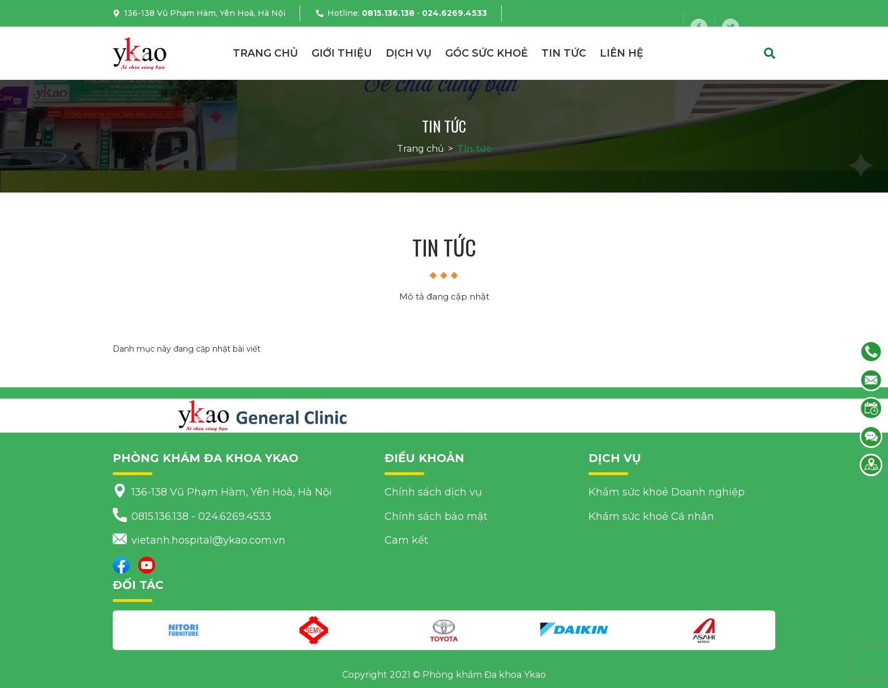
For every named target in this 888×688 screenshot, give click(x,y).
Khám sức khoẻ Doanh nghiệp (666, 492)
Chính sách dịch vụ (433, 492)
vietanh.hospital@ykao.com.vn (217, 40)
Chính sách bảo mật (436, 516)
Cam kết (406, 540)
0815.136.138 (388, 13)
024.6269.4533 (454, 13)
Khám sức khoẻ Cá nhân (651, 516)
